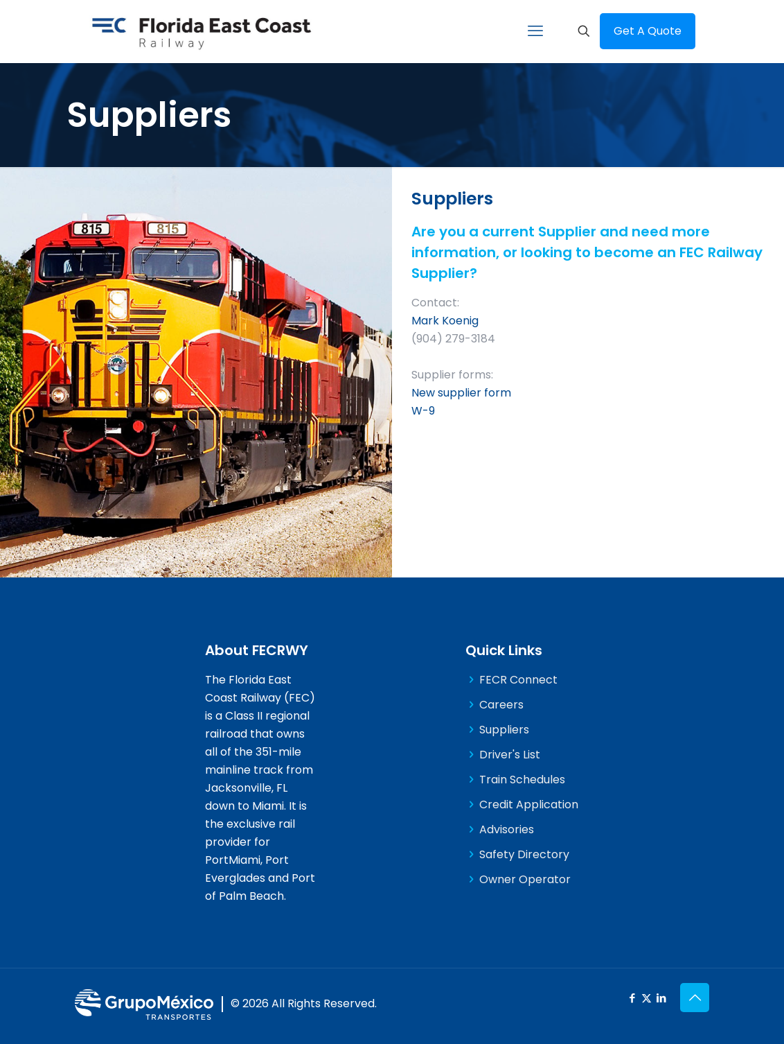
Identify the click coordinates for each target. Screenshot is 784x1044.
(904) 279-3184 (453, 339)
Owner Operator (525, 879)
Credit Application (528, 804)
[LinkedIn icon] (661, 998)
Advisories (506, 829)
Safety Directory (524, 854)
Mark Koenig (445, 321)
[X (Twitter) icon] (646, 998)
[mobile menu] (535, 31)
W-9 (423, 411)
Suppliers (504, 730)
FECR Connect (518, 680)
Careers (501, 705)
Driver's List (509, 755)
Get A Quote (647, 31)
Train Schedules (522, 780)
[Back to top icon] (694, 997)
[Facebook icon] (632, 998)
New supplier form (461, 393)
